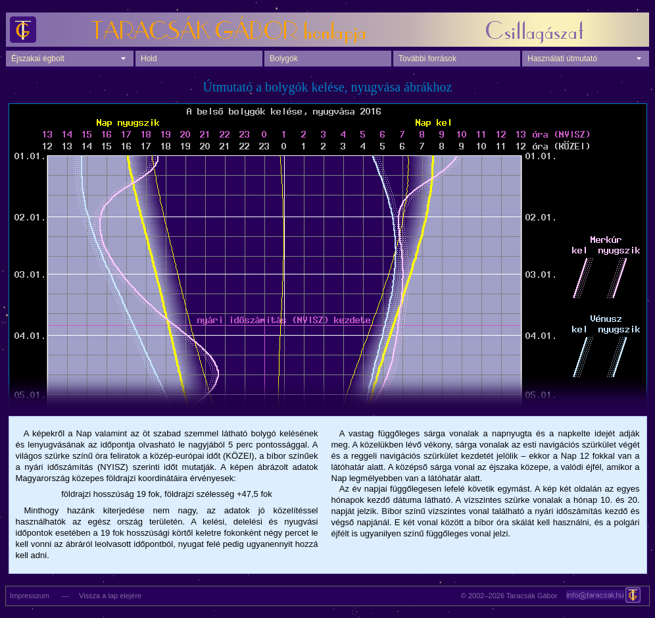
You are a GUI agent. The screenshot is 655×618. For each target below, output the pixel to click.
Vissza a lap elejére (110, 596)
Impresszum (27, 596)
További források (427, 58)
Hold (149, 58)
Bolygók (284, 58)
